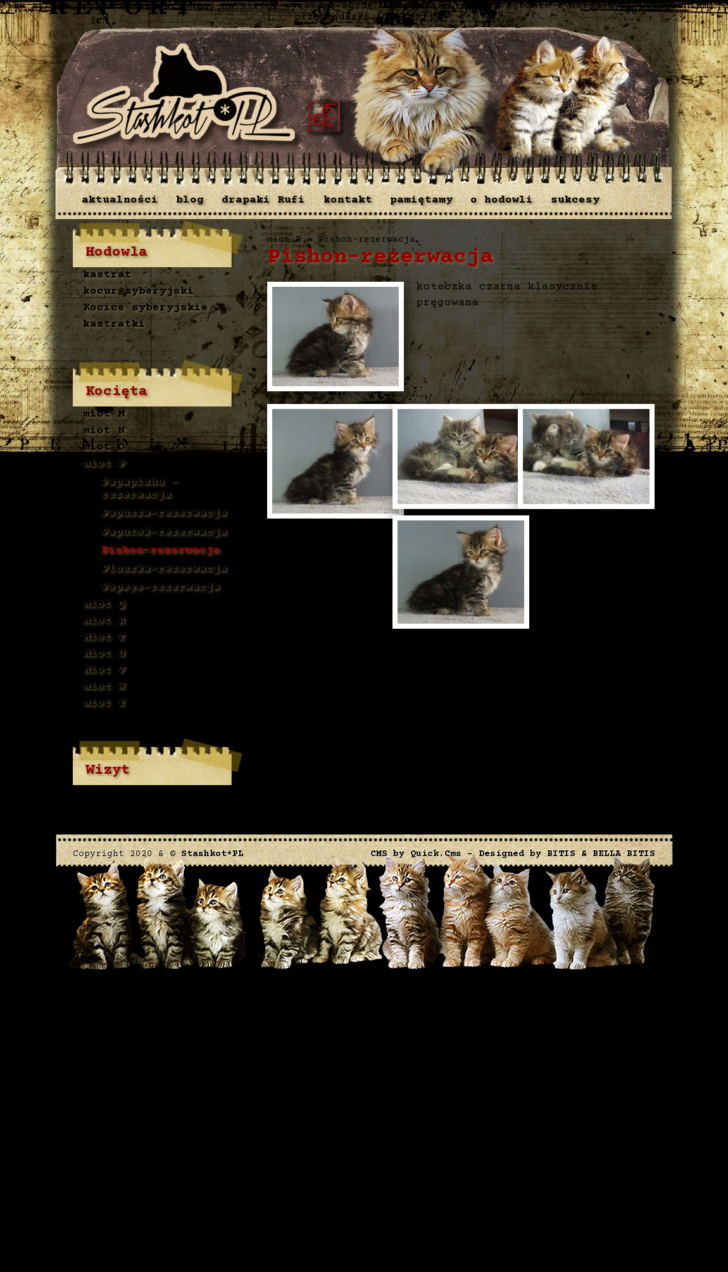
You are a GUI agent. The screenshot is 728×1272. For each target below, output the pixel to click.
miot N (104, 431)
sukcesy (575, 200)
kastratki (114, 324)
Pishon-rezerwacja (160, 550)
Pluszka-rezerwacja (164, 568)
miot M (104, 414)
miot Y (104, 702)
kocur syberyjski (138, 292)
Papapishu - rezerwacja (139, 488)
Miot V (104, 670)
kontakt (347, 200)
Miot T (104, 637)
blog (190, 200)
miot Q (104, 604)
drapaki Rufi (263, 200)
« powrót (338, 648)
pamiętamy (421, 200)
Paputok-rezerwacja (164, 532)
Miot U (104, 653)
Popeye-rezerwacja (160, 587)
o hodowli (501, 200)
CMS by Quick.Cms (415, 854)
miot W (104, 686)
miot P (104, 464)
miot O (104, 447)
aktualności (120, 200)
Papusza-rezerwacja (164, 513)
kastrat (107, 275)
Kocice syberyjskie (145, 308)
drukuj (289, 648)
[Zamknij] (405, 17)
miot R (104, 620)
